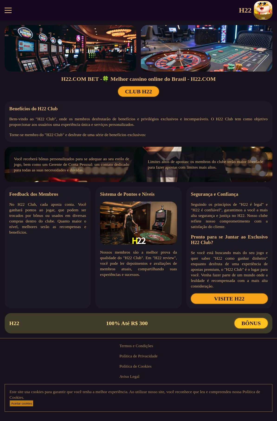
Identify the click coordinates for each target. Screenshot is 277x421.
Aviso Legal (129, 376)
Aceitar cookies (21, 403)
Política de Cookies (135, 366)
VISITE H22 (229, 299)
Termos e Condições (136, 345)
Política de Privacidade (138, 356)
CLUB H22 (138, 91)
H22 (255, 10)
